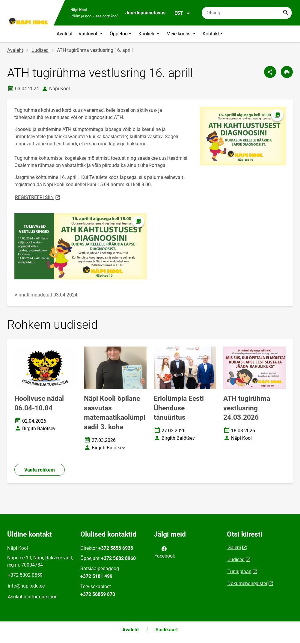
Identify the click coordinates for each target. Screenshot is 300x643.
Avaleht (65, 34)
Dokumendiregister (247, 583)
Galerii (234, 547)
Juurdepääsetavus (145, 13)
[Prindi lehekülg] (287, 72)
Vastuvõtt (91, 34)
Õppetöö (121, 34)
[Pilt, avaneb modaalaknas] (80, 246)
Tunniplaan (239, 571)
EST (182, 13)
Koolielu (149, 34)
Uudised (40, 50)
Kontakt (213, 34)
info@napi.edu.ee (26, 586)
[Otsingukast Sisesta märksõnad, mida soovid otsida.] (247, 13)
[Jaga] (270, 72)
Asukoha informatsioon (33, 597)
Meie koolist (181, 34)
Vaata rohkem (39, 470)
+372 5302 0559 (25, 575)
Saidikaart (167, 630)
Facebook (164, 552)
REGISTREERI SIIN (38, 197)
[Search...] (286, 13)
